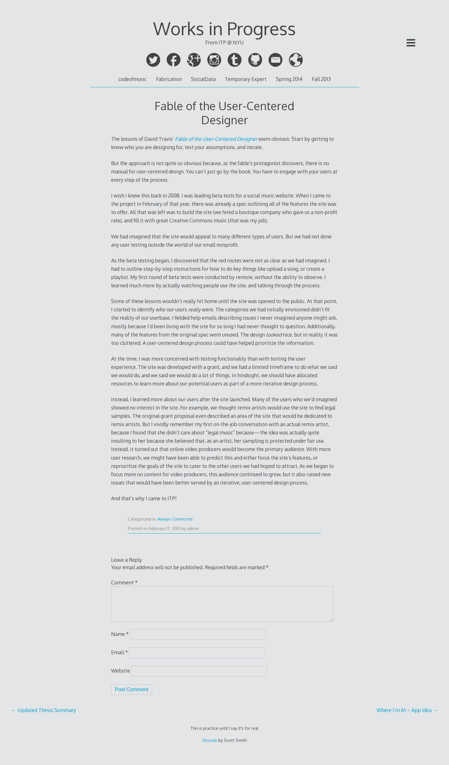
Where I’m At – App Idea (407, 710)
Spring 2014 (289, 79)
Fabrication (169, 79)
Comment (124, 582)
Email (119, 652)
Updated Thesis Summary (43, 710)
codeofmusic (132, 79)
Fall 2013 (321, 79)
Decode (209, 740)
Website (120, 670)
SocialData (203, 79)
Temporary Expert (246, 79)
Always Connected (174, 519)
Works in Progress (224, 28)
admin (193, 528)
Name (120, 634)
